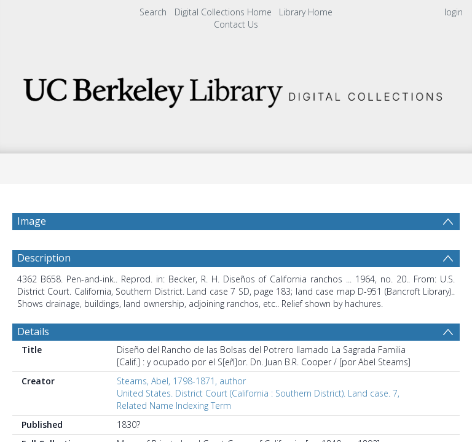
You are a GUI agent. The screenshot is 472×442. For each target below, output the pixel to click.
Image (31, 221)
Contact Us (236, 24)
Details (33, 361)
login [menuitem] (453, 12)
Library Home (305, 12)
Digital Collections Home (223, 12)
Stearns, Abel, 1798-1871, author (181, 410)
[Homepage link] (235, 89)
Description (44, 287)
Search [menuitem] (153, 12)
